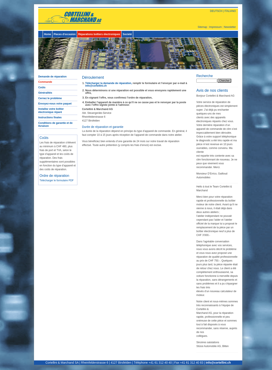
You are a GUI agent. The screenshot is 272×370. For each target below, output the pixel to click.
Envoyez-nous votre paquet (55, 103)
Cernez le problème (50, 98)
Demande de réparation (52, 76)
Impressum (215, 27)
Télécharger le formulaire (57, 180)
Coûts (41, 87)
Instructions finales (50, 117)
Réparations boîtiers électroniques (99, 34)
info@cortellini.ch (96, 85)
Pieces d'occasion (65, 34)
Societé (127, 34)
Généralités (45, 92)
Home (47, 34)
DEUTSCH (216, 11)
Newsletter (230, 27)
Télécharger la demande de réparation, (108, 83)
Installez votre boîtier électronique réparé (51, 110)
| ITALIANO (229, 11)
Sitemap (202, 27)
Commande (45, 81)
